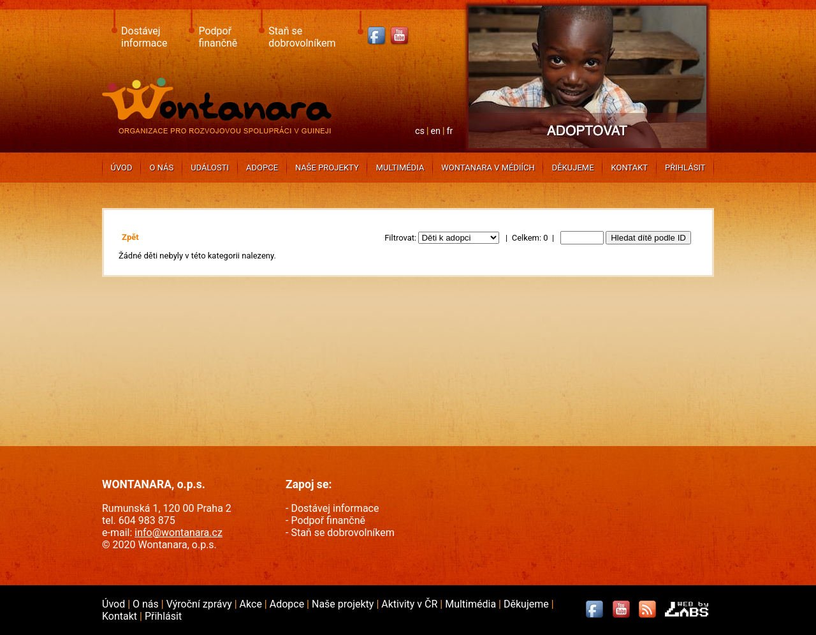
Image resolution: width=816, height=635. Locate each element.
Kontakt (629, 167)
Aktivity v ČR (410, 604)
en (435, 131)
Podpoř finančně (217, 37)
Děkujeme (573, 167)
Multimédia (400, 167)
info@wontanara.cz (178, 533)
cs (420, 131)
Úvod (121, 167)
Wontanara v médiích (487, 167)
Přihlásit (685, 167)
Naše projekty (327, 167)
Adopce (262, 167)
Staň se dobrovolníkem (301, 37)
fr (450, 131)
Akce (252, 604)
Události (210, 167)
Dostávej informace (144, 37)
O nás (162, 167)
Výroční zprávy (200, 604)
